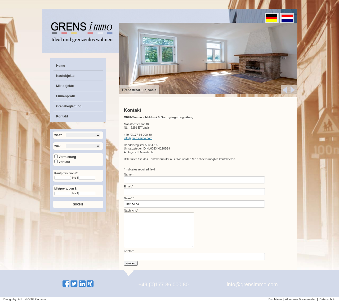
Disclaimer (275, 299)
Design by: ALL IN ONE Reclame (24, 299)
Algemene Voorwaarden (300, 299)
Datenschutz (327, 299)
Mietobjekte (65, 86)
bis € (75, 177)
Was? (58, 135)
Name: (129, 174)
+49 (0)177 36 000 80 (164, 284)
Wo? (57, 145)
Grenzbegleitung (68, 106)
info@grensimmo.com (138, 138)
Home (60, 66)
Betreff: (129, 198)
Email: (128, 186)
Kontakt (62, 116)
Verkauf (62, 162)
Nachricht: (131, 210)
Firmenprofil (65, 96)
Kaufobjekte (65, 76)
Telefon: (129, 251)
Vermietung (65, 157)
